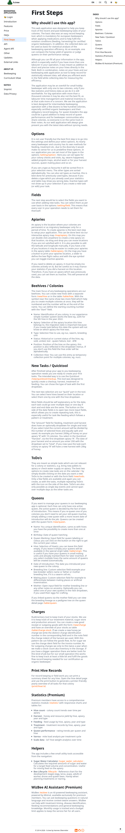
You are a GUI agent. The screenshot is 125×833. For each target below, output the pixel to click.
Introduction (10, 21)
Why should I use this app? (107, 18)
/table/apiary (56, 250)
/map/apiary (61, 235)
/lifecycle (52, 771)
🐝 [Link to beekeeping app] (116, 2)
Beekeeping (10, 73)
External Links (11, 62)
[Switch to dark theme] (111, 2)
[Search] (105, 2)
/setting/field (63, 205)
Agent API (9, 48)
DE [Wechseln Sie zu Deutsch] (100, 2)
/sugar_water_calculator (71, 761)
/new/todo (79, 476)
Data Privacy (10, 93)
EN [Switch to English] (93, 2)
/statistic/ (54, 702)
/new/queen (59, 521)
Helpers (98, 59)
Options (98, 22)
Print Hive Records (103, 52)
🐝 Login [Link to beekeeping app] (8, 17)
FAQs (6, 35)
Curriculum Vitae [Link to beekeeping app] (12, 77)
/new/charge (79, 624)
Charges (99, 48)
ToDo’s (98, 41)
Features (8, 26)
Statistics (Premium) (104, 56)
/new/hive (42, 296)
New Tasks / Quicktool (105, 37)
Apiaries (98, 29)
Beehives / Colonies (103, 33)
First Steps (9, 39)
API (5, 43)
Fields (97, 25)
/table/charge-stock (41, 630)
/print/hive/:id (38, 686)
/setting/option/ (48, 154)
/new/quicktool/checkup (43, 378)
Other (7, 53)
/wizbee (43, 792)
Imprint (8, 89)
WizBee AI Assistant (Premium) (108, 63)
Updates (8, 57)
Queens (98, 44)
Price (6, 30)
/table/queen (50, 602)
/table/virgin (75, 550)
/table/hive (67, 296)
